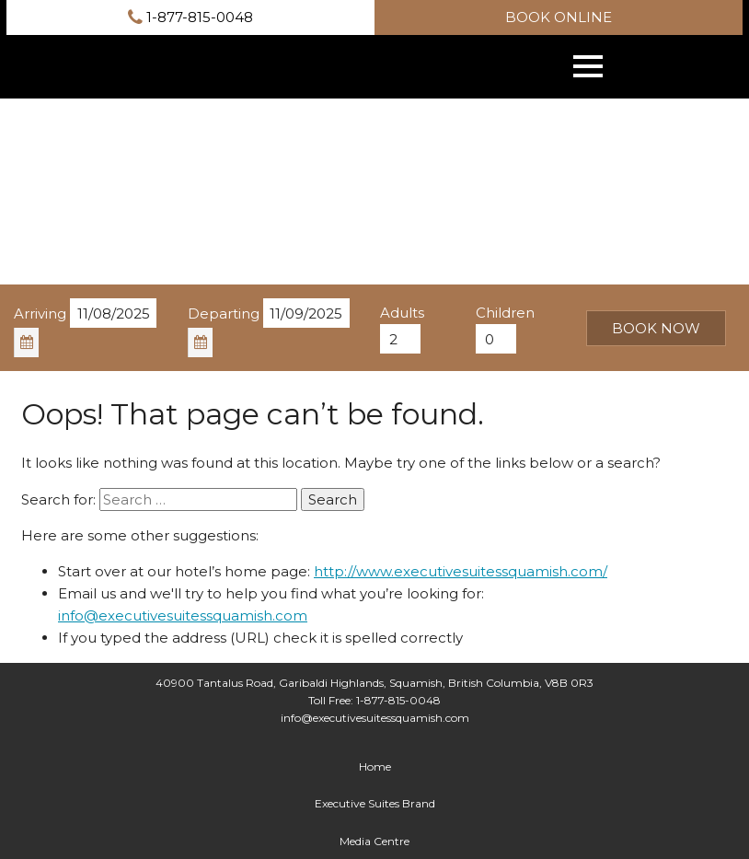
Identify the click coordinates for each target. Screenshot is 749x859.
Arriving (40, 313)
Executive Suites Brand (375, 803)
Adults (402, 312)
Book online (558, 17)
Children (505, 312)
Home (375, 766)
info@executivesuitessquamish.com (182, 615)
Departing (223, 313)
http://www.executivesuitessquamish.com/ (460, 571)
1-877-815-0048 (190, 17)
